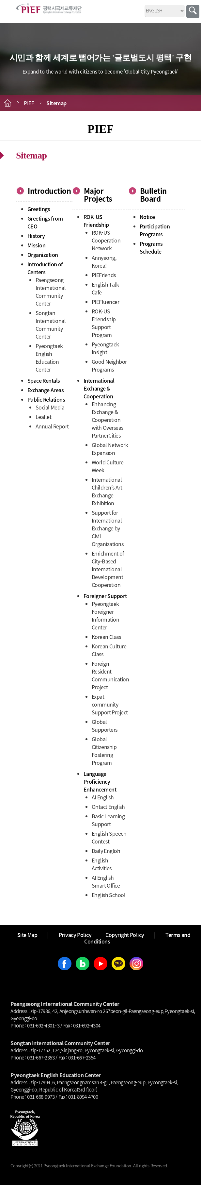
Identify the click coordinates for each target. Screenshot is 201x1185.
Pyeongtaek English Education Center (49, 357)
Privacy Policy (75, 935)
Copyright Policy (124, 935)
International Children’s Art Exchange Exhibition (107, 491)
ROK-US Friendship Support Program (104, 323)
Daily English (106, 851)
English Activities (102, 864)
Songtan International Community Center (51, 324)
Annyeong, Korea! (104, 261)
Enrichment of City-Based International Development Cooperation (108, 569)
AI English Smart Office (106, 881)
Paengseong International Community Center (51, 291)
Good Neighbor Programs (109, 365)
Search (192, 11)
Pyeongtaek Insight (105, 348)
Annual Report (52, 426)
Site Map (27, 935)
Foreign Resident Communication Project (110, 675)
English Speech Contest (109, 837)
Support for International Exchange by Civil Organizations (108, 528)
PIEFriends (104, 275)
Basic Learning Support (108, 820)
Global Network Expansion (110, 449)
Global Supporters (104, 725)
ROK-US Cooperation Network (106, 240)
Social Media (50, 407)
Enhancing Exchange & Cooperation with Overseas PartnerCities (107, 419)
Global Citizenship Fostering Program (104, 750)
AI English (103, 797)
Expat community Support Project (110, 704)
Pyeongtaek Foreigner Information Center (105, 615)
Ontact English (108, 806)
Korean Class (106, 637)
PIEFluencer (105, 302)
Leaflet (44, 417)
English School (109, 895)
